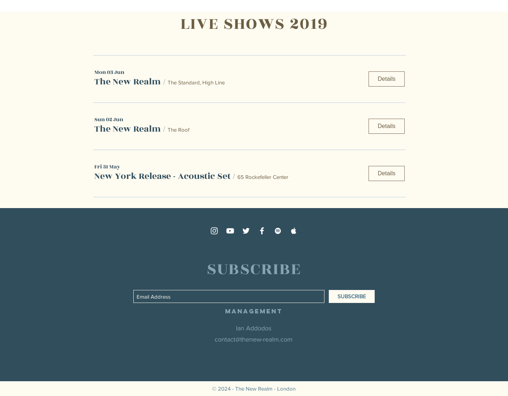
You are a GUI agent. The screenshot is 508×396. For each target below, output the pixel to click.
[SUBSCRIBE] (352, 296)
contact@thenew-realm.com (254, 339)
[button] (127, 81)
